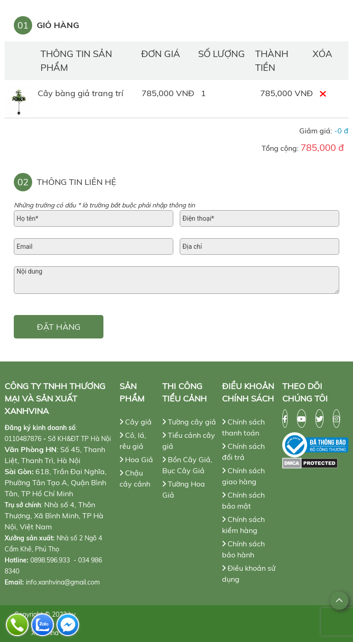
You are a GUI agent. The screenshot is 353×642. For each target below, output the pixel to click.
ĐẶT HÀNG (58, 326)
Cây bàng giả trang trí (80, 93)
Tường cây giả (189, 421)
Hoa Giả (136, 459)
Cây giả (136, 421)
